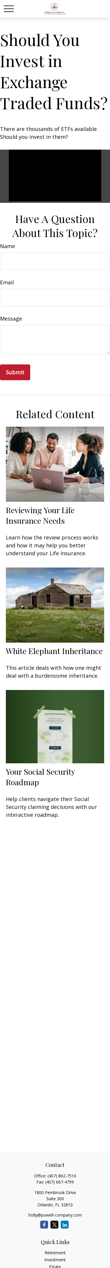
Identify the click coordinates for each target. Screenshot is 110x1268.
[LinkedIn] (65, 1225)
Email (7, 282)
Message (11, 318)
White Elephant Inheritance (54, 651)
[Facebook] (44, 1225)
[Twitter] (54, 1225)
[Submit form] (15, 372)
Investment (55, 1259)
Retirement (55, 1252)
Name (7, 246)
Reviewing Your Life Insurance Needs (40, 515)
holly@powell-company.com (55, 1215)
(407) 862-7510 (62, 1176)
